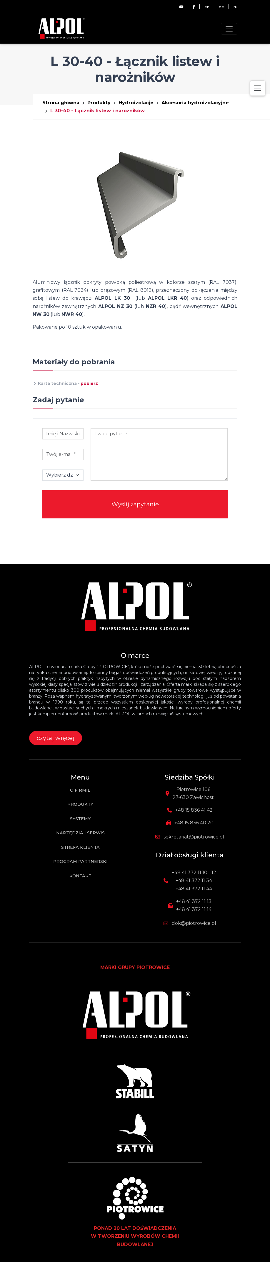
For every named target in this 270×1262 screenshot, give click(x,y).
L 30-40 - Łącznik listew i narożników (97, 110)
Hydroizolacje (136, 103)
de (221, 7)
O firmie (80, 790)
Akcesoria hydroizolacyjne (195, 103)
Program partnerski (80, 861)
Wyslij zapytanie (135, 504)
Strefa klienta (80, 847)
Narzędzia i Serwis (80, 833)
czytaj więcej (55, 738)
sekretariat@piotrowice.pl (194, 837)
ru (235, 7)
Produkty (99, 103)
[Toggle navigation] (229, 29)
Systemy (80, 818)
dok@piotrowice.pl (194, 923)
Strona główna (60, 103)
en (206, 7)
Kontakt (80, 876)
